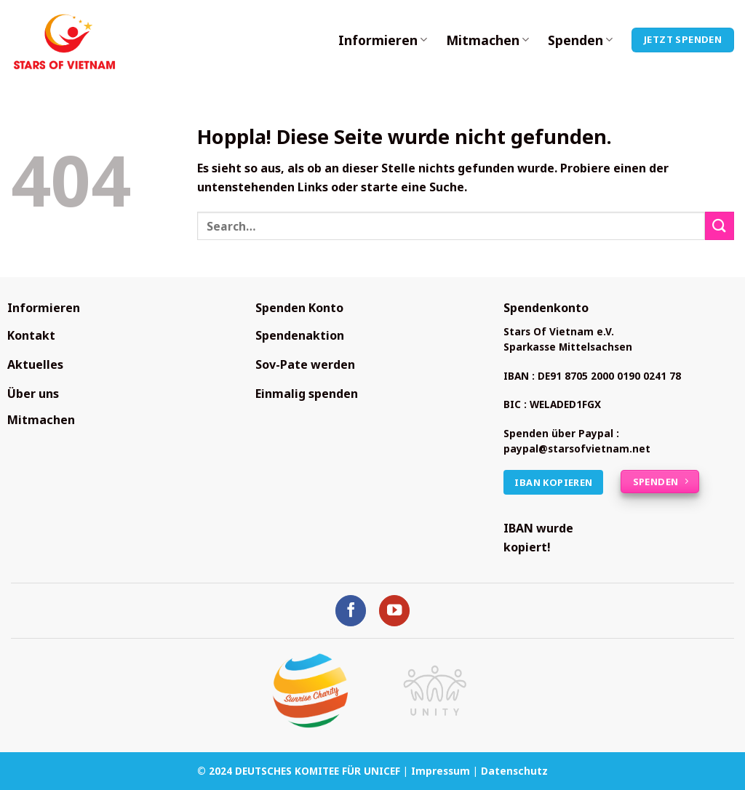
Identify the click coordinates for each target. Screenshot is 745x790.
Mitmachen (487, 40)
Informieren (382, 40)
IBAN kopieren (553, 482)
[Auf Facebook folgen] (351, 610)
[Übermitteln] (719, 226)
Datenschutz (514, 771)
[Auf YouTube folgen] (394, 610)
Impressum (440, 771)
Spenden (580, 40)
